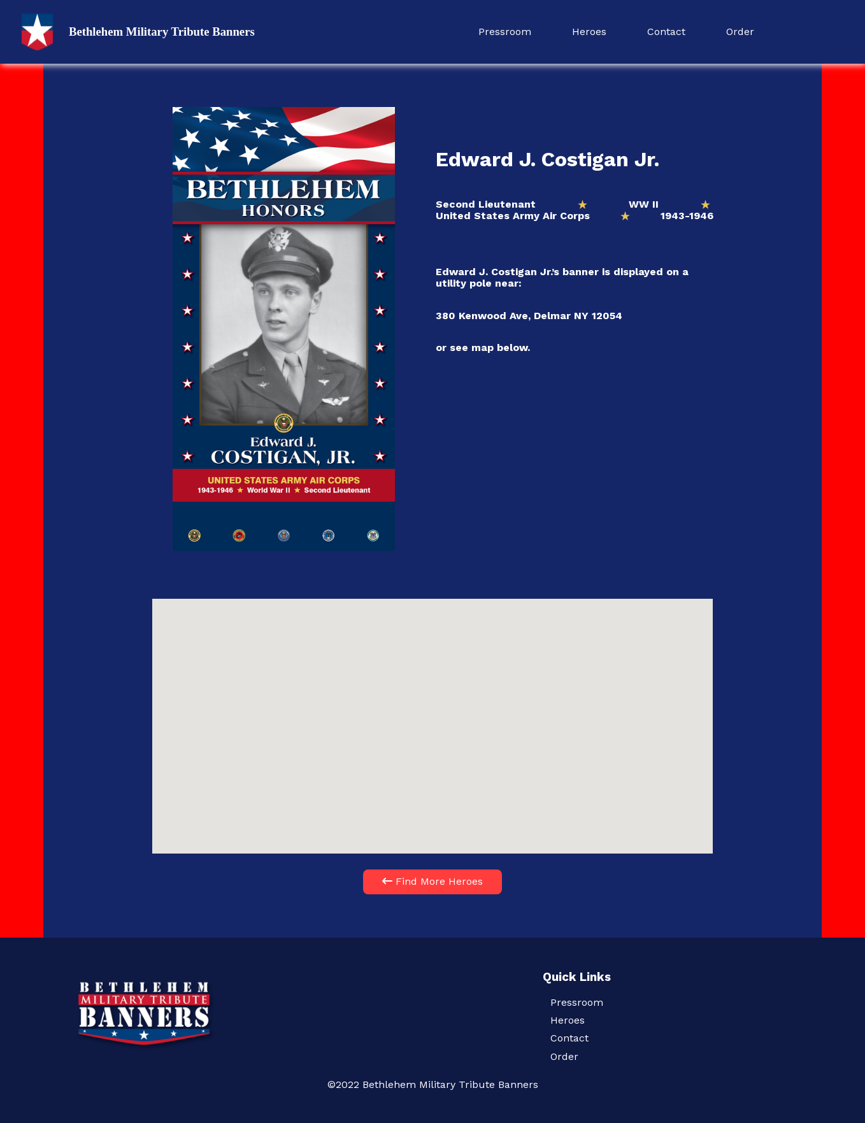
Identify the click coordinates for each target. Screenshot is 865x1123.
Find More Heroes (432, 881)
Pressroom (504, 31)
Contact (666, 31)
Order (740, 31)
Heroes (589, 31)
